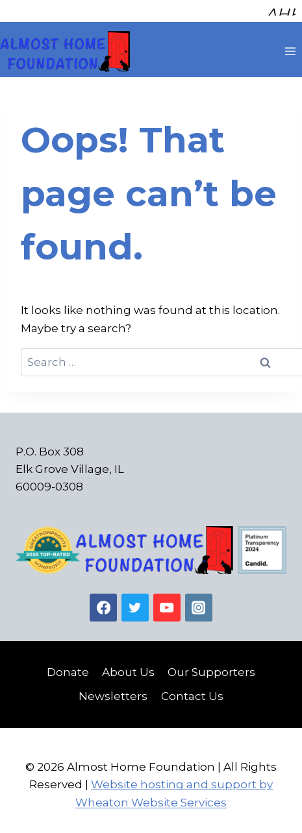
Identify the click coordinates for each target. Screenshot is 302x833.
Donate (68, 666)
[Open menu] (290, 46)
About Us (128, 666)
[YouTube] (167, 602)
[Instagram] (199, 602)
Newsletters (113, 690)
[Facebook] (104, 602)
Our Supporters (211, 666)
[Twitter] (135, 602)
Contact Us (192, 690)
